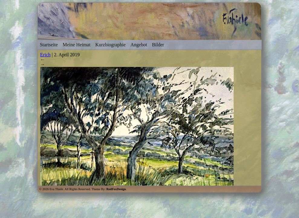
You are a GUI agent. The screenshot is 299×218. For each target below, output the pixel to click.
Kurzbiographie (110, 44)
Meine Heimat (76, 44)
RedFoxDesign (116, 189)
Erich (45, 54)
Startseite (49, 44)
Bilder (158, 44)
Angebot (139, 44)
